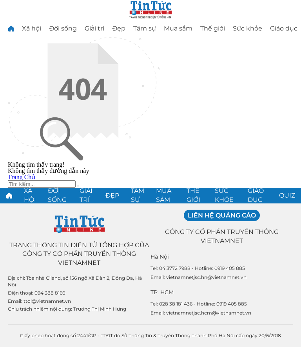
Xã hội (31, 28)
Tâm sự (144, 28)
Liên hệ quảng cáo (222, 215)
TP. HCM (162, 292)
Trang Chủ (21, 177)
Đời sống (63, 28)
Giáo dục (283, 28)
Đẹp (118, 28)
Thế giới (212, 28)
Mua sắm (178, 28)
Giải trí (94, 28)
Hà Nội (159, 256)
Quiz (287, 195)
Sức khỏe (247, 28)
